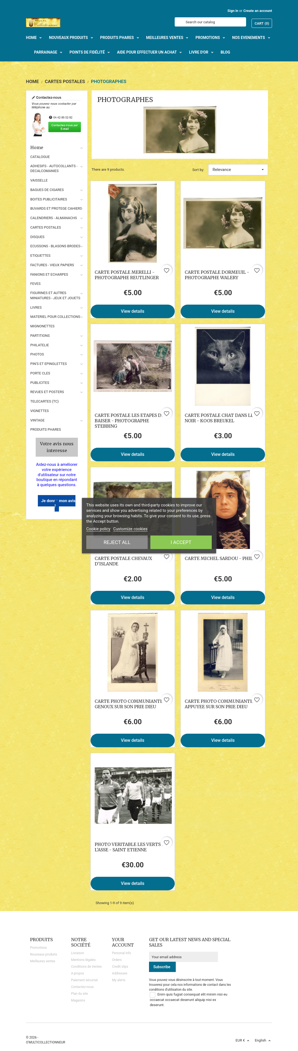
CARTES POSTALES (45, 227)
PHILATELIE (39, 345)
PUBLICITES (39, 383)
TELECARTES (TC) (44, 401)
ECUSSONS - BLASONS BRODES (55, 246)
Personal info (121, 953)
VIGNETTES (39, 411)
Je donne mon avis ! (58, 503)
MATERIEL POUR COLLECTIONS (55, 317)
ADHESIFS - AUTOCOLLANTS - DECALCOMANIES (54, 168)
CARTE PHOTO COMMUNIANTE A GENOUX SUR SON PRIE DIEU (131, 704)
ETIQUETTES (40, 255)
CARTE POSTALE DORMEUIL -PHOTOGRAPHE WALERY (217, 274)
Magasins (78, 1000)
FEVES (35, 284)
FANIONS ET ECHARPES (49, 274)
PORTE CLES (40, 373)
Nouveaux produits (43, 954)
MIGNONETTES (42, 326)
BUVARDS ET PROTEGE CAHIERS (56, 208)
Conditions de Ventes (86, 966)
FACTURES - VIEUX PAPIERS (52, 265)
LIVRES (36, 307)
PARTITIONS (40, 336)
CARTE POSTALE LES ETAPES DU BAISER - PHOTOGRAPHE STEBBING (129, 421)
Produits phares (45, 429)
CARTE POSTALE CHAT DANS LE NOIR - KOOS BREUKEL (219, 418)
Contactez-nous (82, 987)
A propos (77, 973)
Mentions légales (83, 960)
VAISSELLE (39, 180)
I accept (181, 542)
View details (132, 311)
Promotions (38, 948)
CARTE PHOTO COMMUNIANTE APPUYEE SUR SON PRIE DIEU (219, 704)
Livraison (77, 953)
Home (56, 147)
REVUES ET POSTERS (47, 392)
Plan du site (79, 994)
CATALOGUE (40, 157)
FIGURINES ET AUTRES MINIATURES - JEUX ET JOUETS (55, 295)
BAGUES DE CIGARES (47, 190)
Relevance (238, 169)
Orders (117, 960)
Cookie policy (98, 528)
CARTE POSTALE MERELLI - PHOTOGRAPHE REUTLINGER (127, 274)
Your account (123, 942)
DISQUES (37, 237)
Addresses (119, 973)
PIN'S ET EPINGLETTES (48, 364)
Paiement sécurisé (84, 980)
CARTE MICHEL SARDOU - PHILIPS (222, 558)
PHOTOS (37, 354)
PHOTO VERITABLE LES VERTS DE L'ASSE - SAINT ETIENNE (131, 847)
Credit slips (120, 966)
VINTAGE (37, 420)
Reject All (117, 542)
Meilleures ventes (42, 961)
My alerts (118, 980)
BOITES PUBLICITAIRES (48, 199)
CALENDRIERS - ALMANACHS (53, 218)
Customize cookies (130, 528)
